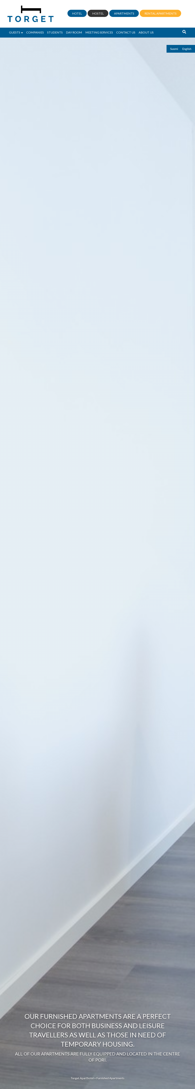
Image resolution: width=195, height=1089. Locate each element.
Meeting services (99, 32)
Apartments (124, 13)
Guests (14, 32)
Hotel (77, 13)
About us (146, 32)
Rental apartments (161, 13)
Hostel (98, 13)
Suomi (174, 48)
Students (55, 32)
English (186, 48)
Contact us (125, 32)
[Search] (184, 32)
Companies (35, 32)
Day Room (74, 32)
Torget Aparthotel (82, 1078)
